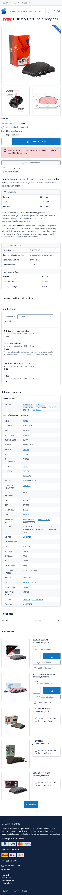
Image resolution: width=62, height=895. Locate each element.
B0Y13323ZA (28, 407)
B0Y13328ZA (41, 407)
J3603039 (26, 485)
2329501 (26, 599)
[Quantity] (5, 141)
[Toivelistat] (53, 11)
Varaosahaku (6, 883)
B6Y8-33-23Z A (34, 410)
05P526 (26, 514)
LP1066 (26, 466)
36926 (25, 421)
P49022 (26, 449)
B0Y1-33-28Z (28, 404)
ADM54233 (27, 435)
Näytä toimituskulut (13, 131)
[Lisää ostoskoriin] (52, 656)
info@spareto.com (12, 865)
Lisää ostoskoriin (36, 141)
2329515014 (37, 599)
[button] (6, 2)
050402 (26, 582)
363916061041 (44, 519)
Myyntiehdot (6, 875)
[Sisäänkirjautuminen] (58, 11)
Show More (31, 804)
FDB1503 (26, 471)
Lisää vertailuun (11, 168)
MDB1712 (27, 537)
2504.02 (26, 587)
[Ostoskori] (48, 11)
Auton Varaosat (8, 880)
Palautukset (6, 877)
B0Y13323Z (40, 404)
